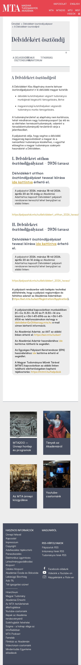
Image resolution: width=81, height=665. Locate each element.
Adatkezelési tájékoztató (19, 549)
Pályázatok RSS (50, 547)
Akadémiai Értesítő (15, 599)
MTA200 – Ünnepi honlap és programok (22, 446)
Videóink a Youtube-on (60, 573)
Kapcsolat (60, 4)
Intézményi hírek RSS (53, 551)
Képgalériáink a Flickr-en (61, 577)
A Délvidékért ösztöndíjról (22, 59)
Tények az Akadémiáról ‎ (54, 444)
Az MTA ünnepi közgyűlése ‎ (23, 498)
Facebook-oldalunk (58, 568)
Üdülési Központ (14, 568)
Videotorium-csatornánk (18, 645)
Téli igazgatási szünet (17, 584)
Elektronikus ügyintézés (18, 557)
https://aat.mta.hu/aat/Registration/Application (40, 298)
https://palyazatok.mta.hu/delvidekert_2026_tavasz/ (41, 280)
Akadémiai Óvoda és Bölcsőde (22, 572)
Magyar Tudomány (15, 596)
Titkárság (46, 57)
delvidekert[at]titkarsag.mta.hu (33, 322)
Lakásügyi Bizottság (16, 576)
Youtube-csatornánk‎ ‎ (53, 494)
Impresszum (12, 542)
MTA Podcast (13, 633)
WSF (77, 10)
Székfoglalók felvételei (18, 622)
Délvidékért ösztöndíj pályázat (37, 23)
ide (61, 340)
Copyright (11, 546)
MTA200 (60, 10)
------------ (12, 588)
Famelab (10, 637)
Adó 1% (10, 580)
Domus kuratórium (34, 59)
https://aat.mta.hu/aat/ (47, 334)
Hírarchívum (12, 592)
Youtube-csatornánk (16, 611)
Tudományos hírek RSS (54, 555)
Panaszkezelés (13, 553)
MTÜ (70, 10)
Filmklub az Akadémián (18, 641)
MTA (51, 10)
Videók (71, 13)
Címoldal (15, 23)
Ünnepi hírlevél (13, 534)
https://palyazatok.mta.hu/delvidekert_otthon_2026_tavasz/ (45, 214)
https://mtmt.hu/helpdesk (46, 371)
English (75, 4)
